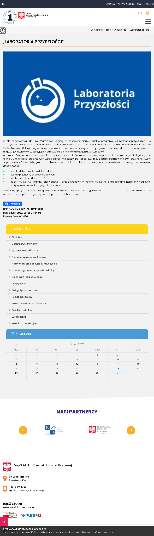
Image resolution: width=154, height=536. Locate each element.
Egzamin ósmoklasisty (25, 250)
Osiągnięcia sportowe (25, 290)
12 (16, 363)
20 (37, 368)
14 (57, 363)
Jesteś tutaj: (98, 30)
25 (138, 368)
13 (37, 363)
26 (16, 373)
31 (117, 373)
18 (138, 363)
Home (108, 30)
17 (118, 363)
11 (138, 359)
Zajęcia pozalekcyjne (24, 323)
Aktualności (118, 30)
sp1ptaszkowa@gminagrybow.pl (140, 13)
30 (97, 373)
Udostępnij (12, 204)
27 (37, 373)
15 (77, 363)
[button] (3, 4)
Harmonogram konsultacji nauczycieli (34, 263)
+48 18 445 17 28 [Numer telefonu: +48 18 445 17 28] (17, 486)
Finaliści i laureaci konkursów (29, 257)
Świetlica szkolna (22, 310)
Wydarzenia (19, 316)
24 (117, 368)
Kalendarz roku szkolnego (27, 277)
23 (97, 368)
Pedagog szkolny (22, 297)
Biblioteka (18, 237)
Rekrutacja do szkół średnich (29, 303)
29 (77, 373)
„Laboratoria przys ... (138, 30)
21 (57, 368)
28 (57, 373)
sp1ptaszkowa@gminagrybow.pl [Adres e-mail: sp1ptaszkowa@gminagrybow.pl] (26, 490)
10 (118, 359)
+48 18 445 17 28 (147, 13)
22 (77, 368)
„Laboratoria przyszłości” (33, 42)
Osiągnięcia (19, 283)
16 (97, 363)
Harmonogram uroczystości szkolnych (34, 270)
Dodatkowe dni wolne (25, 243)
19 (16, 368)
